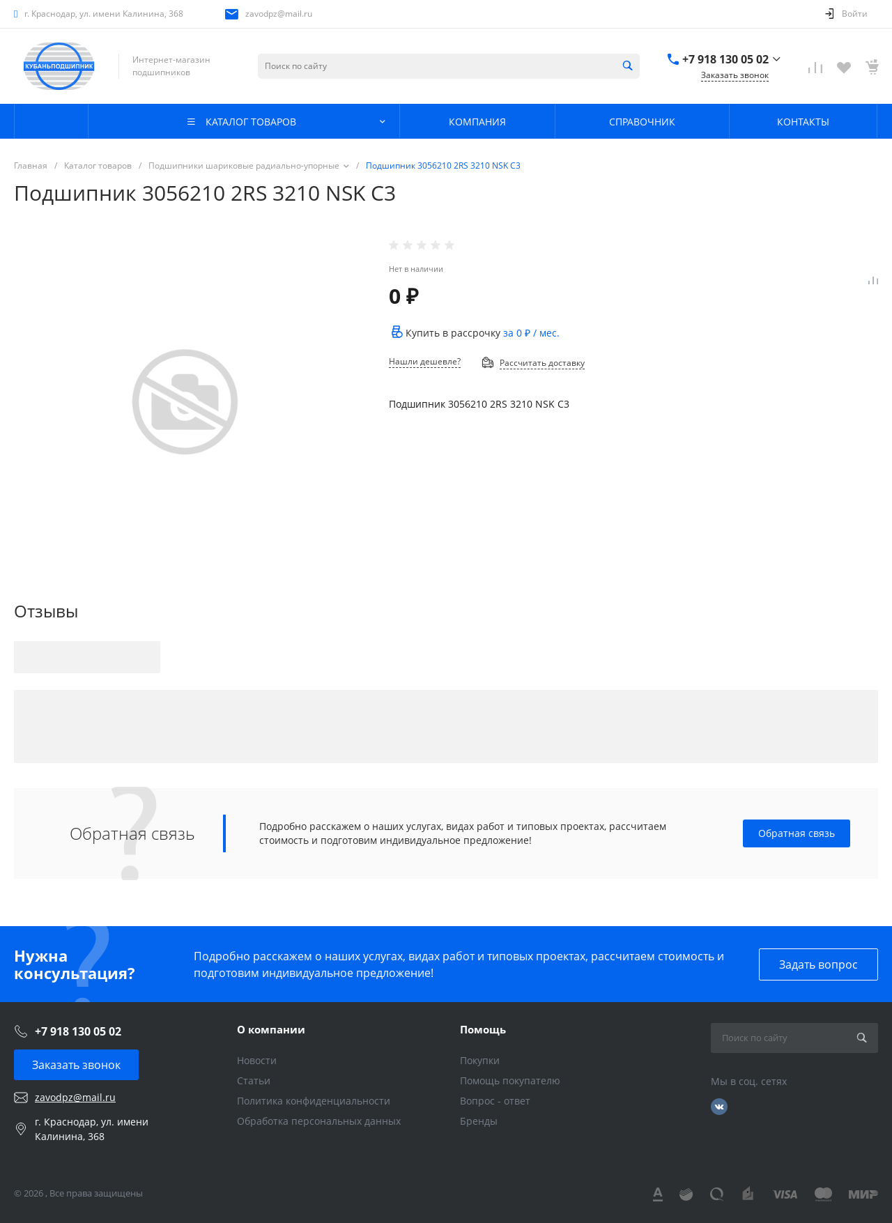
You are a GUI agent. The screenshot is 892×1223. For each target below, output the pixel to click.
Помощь (483, 1029)
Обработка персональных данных (319, 1121)
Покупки (480, 1060)
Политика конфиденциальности (313, 1100)
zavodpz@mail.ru (278, 14)
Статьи (253, 1080)
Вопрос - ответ (495, 1100)
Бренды (479, 1121)
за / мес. (531, 332)
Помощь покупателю (510, 1080)
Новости (257, 1060)
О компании (271, 1029)
